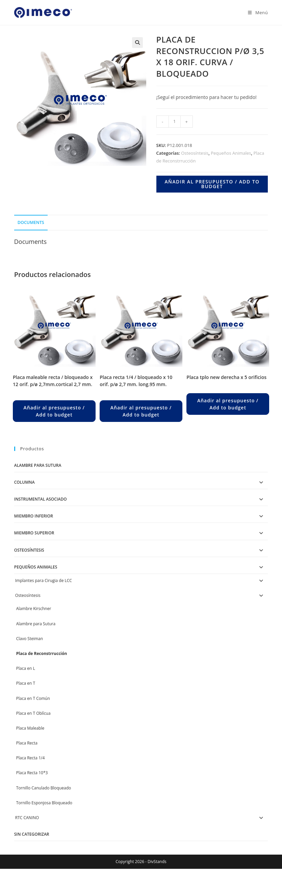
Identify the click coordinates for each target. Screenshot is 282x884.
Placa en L (25, 668)
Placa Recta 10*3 (32, 773)
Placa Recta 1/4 (30, 758)
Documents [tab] (31, 222)
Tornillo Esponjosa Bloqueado (44, 803)
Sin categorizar (31, 834)
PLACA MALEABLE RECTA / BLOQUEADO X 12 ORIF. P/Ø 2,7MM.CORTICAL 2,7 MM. (53, 380)
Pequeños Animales (231, 153)
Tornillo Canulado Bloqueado (43, 788)
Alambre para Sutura (37, 465)
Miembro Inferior (33, 516)
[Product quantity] (175, 122)
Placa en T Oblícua (33, 713)
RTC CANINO (27, 817)
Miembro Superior (34, 533)
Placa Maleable (30, 728)
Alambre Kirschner (33, 608)
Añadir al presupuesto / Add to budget (211, 184)
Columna (24, 482)
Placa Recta (26, 743)
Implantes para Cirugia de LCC (43, 580)
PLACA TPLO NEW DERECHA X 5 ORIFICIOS (226, 377)
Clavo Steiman (29, 638)
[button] (137, 42)
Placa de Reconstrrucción (41, 653)
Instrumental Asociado (40, 499)
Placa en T (25, 683)
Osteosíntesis (194, 153)
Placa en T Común (33, 698)
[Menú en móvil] (255, 12)
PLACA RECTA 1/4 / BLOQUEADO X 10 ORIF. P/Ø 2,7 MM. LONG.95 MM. (136, 380)
